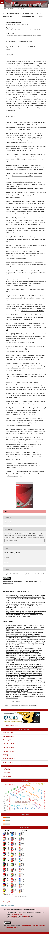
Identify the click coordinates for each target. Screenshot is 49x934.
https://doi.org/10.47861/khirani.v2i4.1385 (31, 433)
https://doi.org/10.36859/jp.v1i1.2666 (16, 258)
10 (14, 701)
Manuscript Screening (9, 740)
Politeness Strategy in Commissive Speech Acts (26, 680)
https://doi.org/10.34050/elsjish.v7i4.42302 (29, 224)
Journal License (8, 762)
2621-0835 (14, 916)
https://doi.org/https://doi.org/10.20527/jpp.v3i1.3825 (20, 342)
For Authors (6, 773)
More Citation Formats (11, 540)
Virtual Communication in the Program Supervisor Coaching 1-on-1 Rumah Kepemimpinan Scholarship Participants (26, 612)
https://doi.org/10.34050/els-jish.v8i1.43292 (20, 41)
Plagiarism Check (8, 751)
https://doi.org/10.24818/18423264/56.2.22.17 (18, 448)
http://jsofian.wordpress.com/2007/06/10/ (32, 311)
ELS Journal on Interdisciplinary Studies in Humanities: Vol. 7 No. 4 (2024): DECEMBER (26, 607)
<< (3, 701)
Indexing (5, 755)
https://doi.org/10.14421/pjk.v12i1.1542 (29, 359)
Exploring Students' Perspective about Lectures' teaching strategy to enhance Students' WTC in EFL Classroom (25, 694)
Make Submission (8, 732)
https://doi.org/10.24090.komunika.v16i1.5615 (33, 389)
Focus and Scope (8, 743)
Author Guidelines (8, 736)
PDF (6, 511)
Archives (10, 9)
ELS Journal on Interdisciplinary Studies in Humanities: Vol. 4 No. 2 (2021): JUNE (25, 682)
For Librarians (7, 776)
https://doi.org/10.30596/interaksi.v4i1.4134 (18, 425)
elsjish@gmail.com (17, 914)
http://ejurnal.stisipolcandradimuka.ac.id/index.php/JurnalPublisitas (24, 188)
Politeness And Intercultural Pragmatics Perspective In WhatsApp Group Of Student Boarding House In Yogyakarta (24, 673)
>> (19, 701)
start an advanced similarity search (20, 705)
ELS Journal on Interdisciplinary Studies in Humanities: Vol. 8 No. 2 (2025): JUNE (25, 598)
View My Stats (7, 902)
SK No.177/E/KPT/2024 (10, 725)
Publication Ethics (8, 747)
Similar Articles (8, 622)
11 (16, 701)
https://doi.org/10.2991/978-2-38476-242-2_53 (18, 150)
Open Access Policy (9, 758)
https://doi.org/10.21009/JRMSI (21, 129)
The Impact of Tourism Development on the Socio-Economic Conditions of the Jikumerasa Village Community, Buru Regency (25, 643)
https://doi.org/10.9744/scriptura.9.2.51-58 (17, 351)
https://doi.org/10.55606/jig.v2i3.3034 (23, 319)
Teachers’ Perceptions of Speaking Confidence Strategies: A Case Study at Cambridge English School (25, 687)
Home (4, 9)
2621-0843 (26, 916)
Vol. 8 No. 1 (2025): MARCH (21, 9)
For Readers (7, 769)
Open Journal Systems (7, 905)
